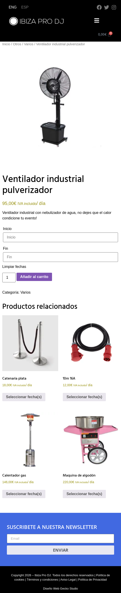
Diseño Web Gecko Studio (60, 588)
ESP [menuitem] (25, 7)
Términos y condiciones (42, 579)
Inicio (6, 44)
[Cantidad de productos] (9, 277)
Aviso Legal (68, 579)
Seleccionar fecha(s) (24, 397)
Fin (5, 248)
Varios (28, 44)
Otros (17, 44)
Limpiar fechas (14, 267)
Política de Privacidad (92, 579)
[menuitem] (12, 7)
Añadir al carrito (34, 277)
